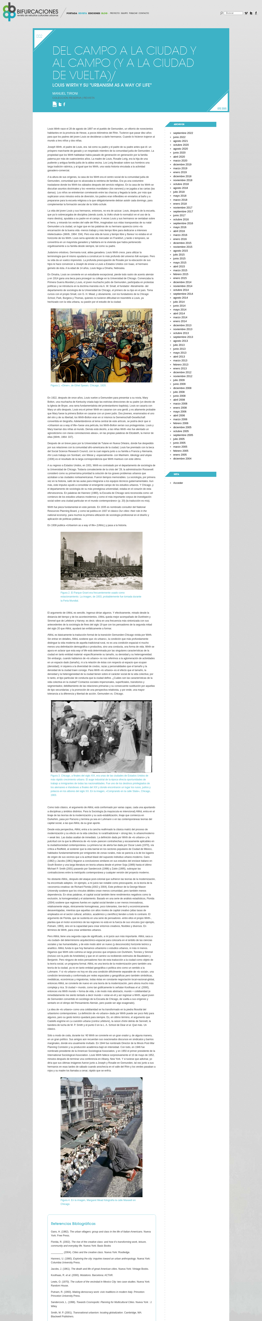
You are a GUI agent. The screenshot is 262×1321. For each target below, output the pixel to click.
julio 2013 (179, 344)
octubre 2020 (181, 144)
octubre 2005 (181, 431)
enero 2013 (180, 368)
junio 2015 (179, 258)
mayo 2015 (179, 262)
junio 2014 (179, 305)
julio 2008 (179, 391)
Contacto (144, 13)
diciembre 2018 (182, 176)
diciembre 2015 (182, 242)
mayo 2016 (179, 227)
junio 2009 (179, 383)
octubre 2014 (181, 289)
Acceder (178, 482)
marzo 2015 (180, 270)
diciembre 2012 (182, 372)
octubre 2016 (181, 219)
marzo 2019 (180, 168)
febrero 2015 (180, 274)
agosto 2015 (180, 250)
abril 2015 (179, 266)
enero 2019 (180, 172)
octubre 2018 (181, 184)
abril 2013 (179, 356)
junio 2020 (179, 152)
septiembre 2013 (183, 336)
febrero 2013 (180, 364)
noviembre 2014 (182, 286)
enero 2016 (180, 239)
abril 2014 (179, 313)
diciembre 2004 (182, 458)
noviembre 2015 (182, 246)
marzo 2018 (180, 199)
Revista (89, 97)
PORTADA (72, 13)
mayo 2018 (179, 195)
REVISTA (82, 13)
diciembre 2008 (182, 388)
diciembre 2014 (182, 282)
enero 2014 (180, 321)
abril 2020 (179, 156)
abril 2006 (179, 415)
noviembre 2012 (182, 376)
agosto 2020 (180, 148)
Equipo (124, 13)
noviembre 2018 (182, 180)
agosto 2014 (180, 297)
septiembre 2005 (183, 435)
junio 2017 (179, 215)
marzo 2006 (180, 419)
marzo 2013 (180, 360)
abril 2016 (179, 231)
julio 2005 (179, 438)
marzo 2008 (180, 403)
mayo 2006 (179, 411)
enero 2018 (180, 203)
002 (39, 36)
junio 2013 (179, 348)
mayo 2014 (179, 309)
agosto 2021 (180, 140)
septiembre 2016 (183, 223)
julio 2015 (179, 254)
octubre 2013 (181, 333)
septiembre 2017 (183, 211)
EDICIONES (94, 13)
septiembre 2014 (183, 293)
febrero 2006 (180, 423)
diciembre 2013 (182, 325)
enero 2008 (180, 407)
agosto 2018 (180, 187)
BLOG (104, 13)
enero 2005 (180, 454)
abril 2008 (179, 399)
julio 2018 (179, 191)
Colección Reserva (66, 97)
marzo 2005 (180, 446)
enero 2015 (180, 278)
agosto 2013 (180, 340)
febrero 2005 (180, 450)
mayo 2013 (179, 352)
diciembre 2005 (182, 427)
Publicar (133, 13)
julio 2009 (179, 380)
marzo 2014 (180, 317)
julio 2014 (179, 301)
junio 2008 (179, 395)
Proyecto (115, 13)
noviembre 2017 (182, 207)
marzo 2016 (180, 234)
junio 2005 (179, 442)
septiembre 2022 (183, 132)
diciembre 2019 (182, 164)
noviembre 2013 (182, 329)
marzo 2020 (180, 160)
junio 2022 (179, 137)
